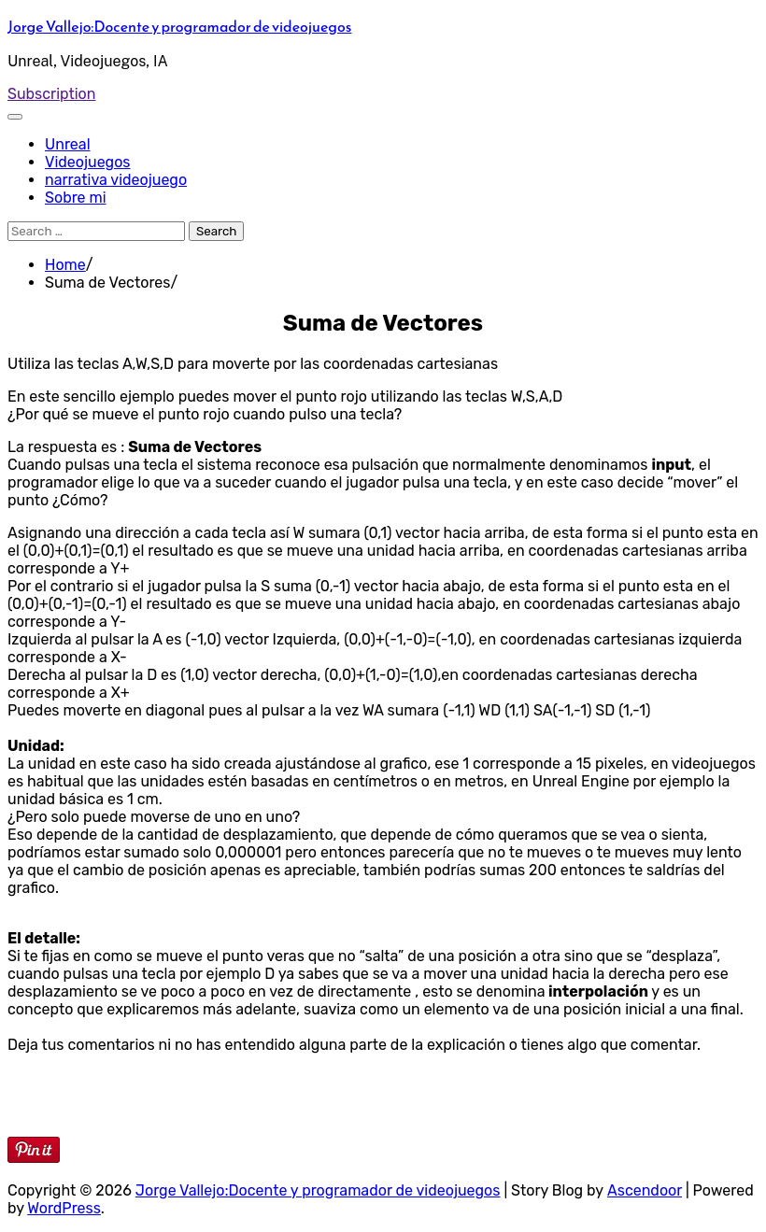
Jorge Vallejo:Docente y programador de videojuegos (179, 26)
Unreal (68, 144)
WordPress (64, 1208)
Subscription (51, 94)
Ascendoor (644, 1190)
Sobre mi (75, 197)
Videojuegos (88, 162)
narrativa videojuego (116, 180)
